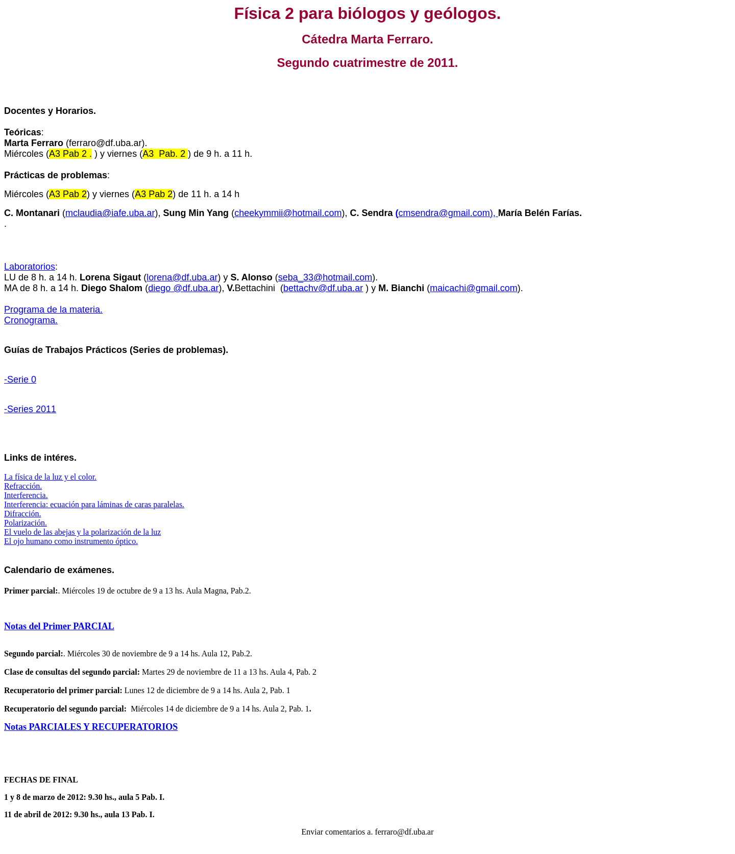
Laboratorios (29, 267)
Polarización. (25, 522)
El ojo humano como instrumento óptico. (71, 541)
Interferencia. (26, 495)
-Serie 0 (20, 379)
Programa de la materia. (53, 309)
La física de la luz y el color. (50, 476)
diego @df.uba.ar (183, 288)
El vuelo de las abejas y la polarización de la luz (82, 532)
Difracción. (22, 513)
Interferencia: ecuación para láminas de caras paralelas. (94, 504)
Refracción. (23, 486)
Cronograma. (31, 320)
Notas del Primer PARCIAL (59, 626)
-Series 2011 (30, 409)
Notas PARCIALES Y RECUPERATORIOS (91, 727)
